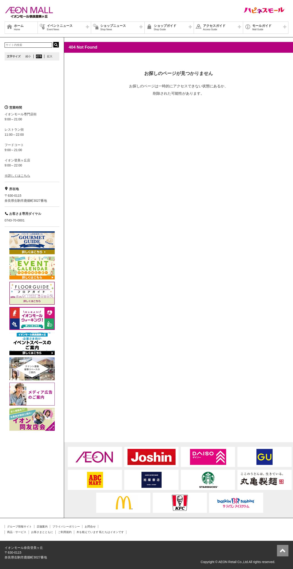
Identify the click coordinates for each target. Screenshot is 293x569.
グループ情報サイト (19, 526)
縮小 (28, 56)
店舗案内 (42, 526)
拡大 (49, 56)
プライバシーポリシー (66, 526)
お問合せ (90, 526)
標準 (39, 56)
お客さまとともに (42, 532)
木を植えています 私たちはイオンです (100, 532)
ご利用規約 (65, 532)
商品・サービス (16, 532)
